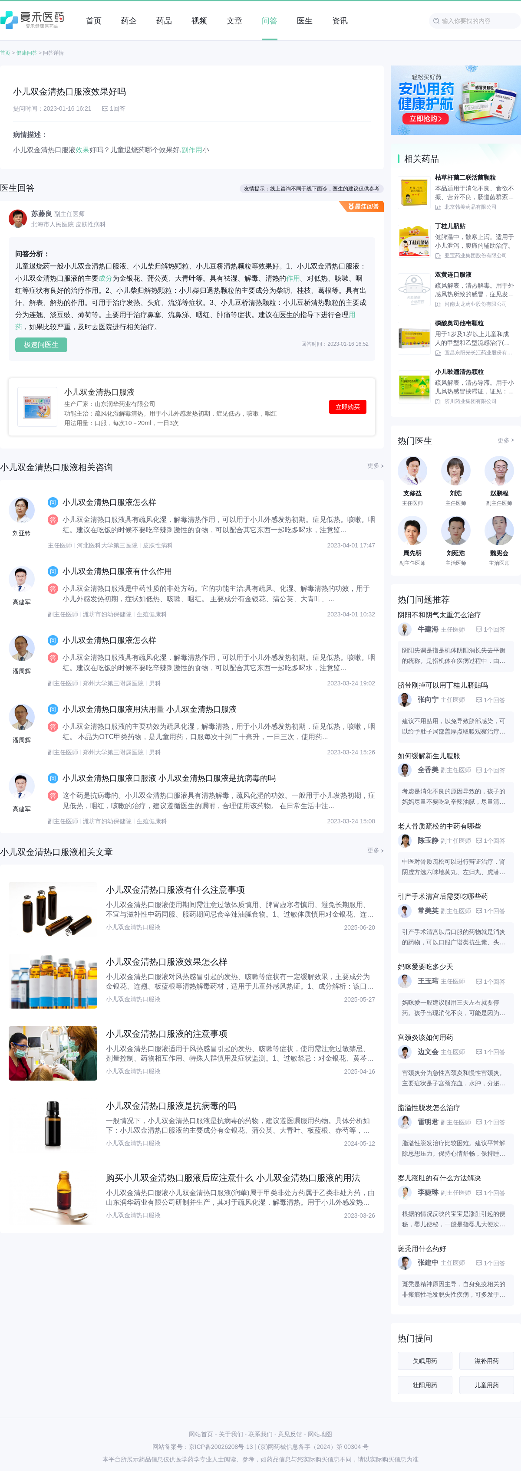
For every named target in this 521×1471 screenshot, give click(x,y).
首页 (5, 53)
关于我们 (231, 1434)
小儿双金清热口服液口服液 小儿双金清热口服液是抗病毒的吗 (169, 778)
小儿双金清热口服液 (99, 392)
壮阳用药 (425, 1385)
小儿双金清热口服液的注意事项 (167, 1034)
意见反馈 (290, 1434)
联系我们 (260, 1434)
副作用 (191, 150)
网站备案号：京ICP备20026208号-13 (202, 1446)
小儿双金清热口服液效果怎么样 (167, 961)
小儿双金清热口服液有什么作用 (117, 571)
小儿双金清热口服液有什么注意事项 (175, 889)
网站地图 (320, 1434)
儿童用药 (487, 1385)
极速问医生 (41, 344)
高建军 (22, 602)
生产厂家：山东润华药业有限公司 (109, 403)
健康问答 (26, 53)
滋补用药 (487, 1360)
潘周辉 (22, 671)
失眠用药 (425, 1360)
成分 (105, 278)
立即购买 (348, 406)
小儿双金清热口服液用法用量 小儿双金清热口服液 (150, 709)
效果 (82, 150)
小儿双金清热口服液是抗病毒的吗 (171, 1106)
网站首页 (201, 1434)
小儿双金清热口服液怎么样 (109, 502)
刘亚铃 (22, 533)
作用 (293, 278)
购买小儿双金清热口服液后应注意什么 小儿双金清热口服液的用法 (233, 1178)
